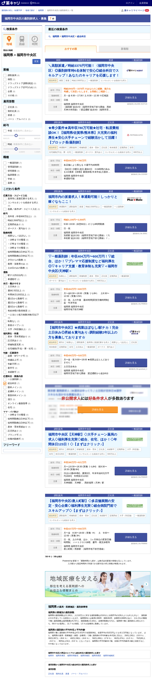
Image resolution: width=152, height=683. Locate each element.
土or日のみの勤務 (17, 268)
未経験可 (13, 372)
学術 (11, 179)
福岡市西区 (96, 656)
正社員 (12, 107)
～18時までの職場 (17, 248)
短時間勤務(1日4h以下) (20, 252)
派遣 (11, 115)
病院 (11, 79)
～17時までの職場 (17, 243)
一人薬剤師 (14, 379)
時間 (34, 41)
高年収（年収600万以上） (21, 216)
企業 (11, 91)
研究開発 (13, 171)
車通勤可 (13, 279)
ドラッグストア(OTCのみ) (21, 87)
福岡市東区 (60, 656)
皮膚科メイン (15, 391)
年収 (20, 130)
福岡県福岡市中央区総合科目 (67, 36)
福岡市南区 (85, 656)
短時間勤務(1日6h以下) (20, 256)
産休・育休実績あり (18, 336)
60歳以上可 (14, 360)
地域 (9, 41)
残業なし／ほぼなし (18, 235)
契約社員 (13, 111)
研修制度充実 (15, 344)
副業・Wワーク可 (17, 356)
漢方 (11, 399)
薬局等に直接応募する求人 (22, 198)
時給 (20, 144)
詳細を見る (131, 97)
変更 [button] (36, 61)
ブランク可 (14, 435)
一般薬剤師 (14, 162)
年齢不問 (13, 364)
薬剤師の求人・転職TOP (12, 10)
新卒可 (12, 368)
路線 (22, 41)
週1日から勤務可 (17, 298)
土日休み (13, 286)
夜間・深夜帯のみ (17, 264)
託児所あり (14, 340)
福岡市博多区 (72, 656)
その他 (12, 95)
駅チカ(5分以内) (17, 275)
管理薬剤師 (14, 167)
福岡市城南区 (108, 656)
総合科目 (13, 383)
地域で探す (30, 10)
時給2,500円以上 (17, 220)
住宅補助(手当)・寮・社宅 (21, 348)
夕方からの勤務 (16, 260)
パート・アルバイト (18, 119)
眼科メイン (14, 387)
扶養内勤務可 (15, 439)
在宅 (11, 407)
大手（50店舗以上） (19, 329)
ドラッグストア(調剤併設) (21, 83)
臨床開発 (13, 175)
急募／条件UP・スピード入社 (23, 209)
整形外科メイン (16, 395)
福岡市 (51, 656)
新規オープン (15, 325)
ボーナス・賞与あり (18, 228)
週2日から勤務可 (17, 302)
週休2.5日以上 (16, 290)
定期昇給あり (15, 224)
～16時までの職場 (17, 239)
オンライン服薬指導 (18, 403)
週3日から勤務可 (17, 306)
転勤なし (13, 321)
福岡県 (41, 10)
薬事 (11, 183)
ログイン (130, 3)
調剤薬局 (13, 75)
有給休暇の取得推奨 (18, 310)
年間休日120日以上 (18, 294)
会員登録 (143, 3)
